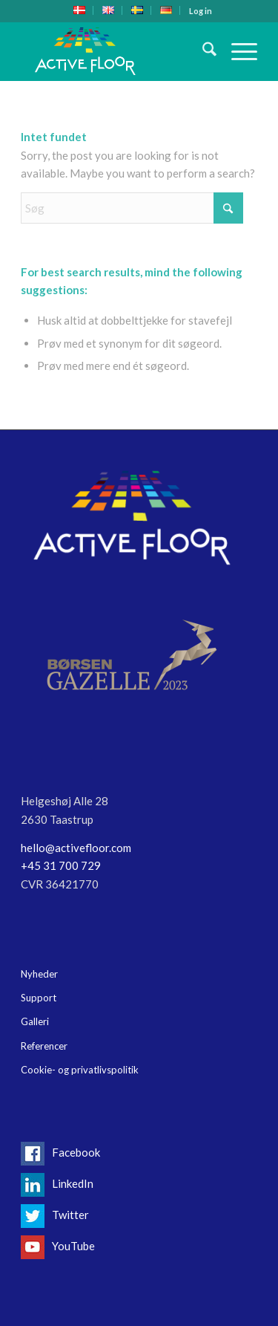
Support (38, 998)
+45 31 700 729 (61, 865)
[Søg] (202, 51)
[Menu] (236, 51)
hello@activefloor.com (76, 847)
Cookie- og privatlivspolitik (80, 1070)
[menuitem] (79, 10)
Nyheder (39, 974)
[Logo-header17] (115, 51)
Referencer (44, 1046)
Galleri (35, 1021)
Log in (200, 11)
